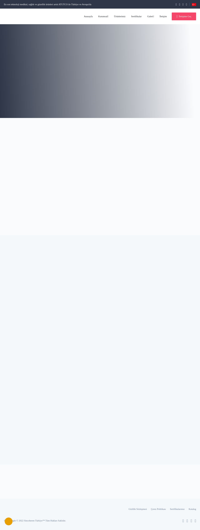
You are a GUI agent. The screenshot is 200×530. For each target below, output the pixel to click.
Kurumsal (103, 16)
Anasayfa (88, 16)
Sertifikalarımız (177, 509)
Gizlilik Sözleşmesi (138, 509)
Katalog (192, 509)
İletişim (163, 16)
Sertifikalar (136, 16)
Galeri (150, 16)
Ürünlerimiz (119, 16)
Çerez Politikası (158, 509)
